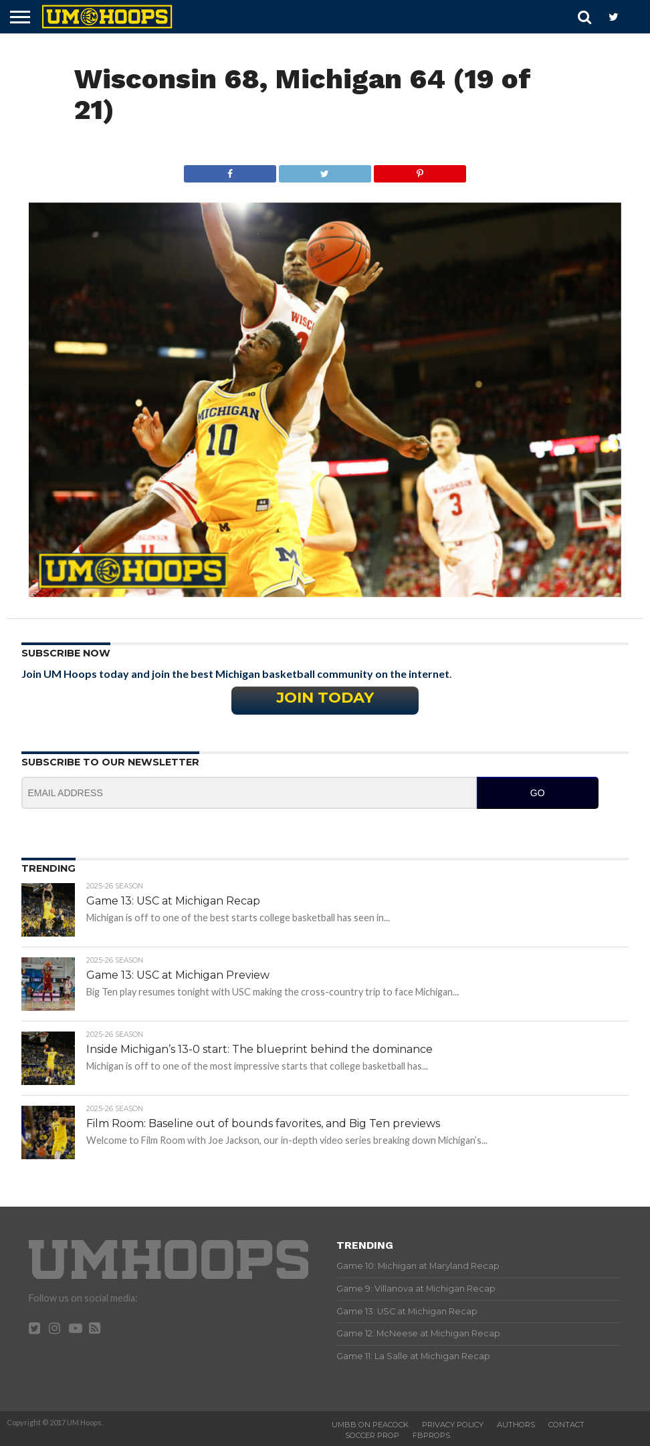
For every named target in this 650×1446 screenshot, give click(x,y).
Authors (516, 1424)
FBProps (431, 1435)
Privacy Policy (452, 1424)
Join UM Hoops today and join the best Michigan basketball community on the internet (235, 673)
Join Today (325, 697)
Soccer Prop (372, 1435)
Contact (566, 1424)
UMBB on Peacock (370, 1424)
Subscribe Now (65, 653)
